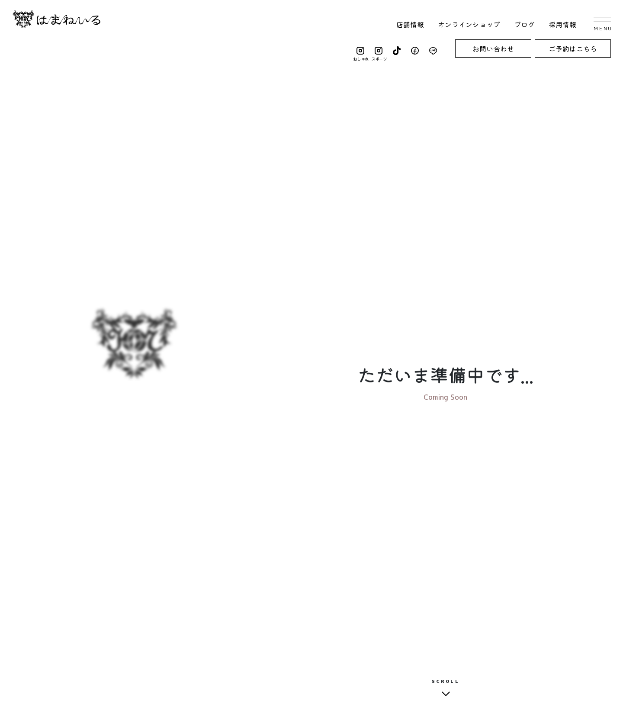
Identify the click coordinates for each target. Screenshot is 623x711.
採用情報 (562, 24)
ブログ (524, 24)
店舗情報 (410, 24)
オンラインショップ (469, 24)
